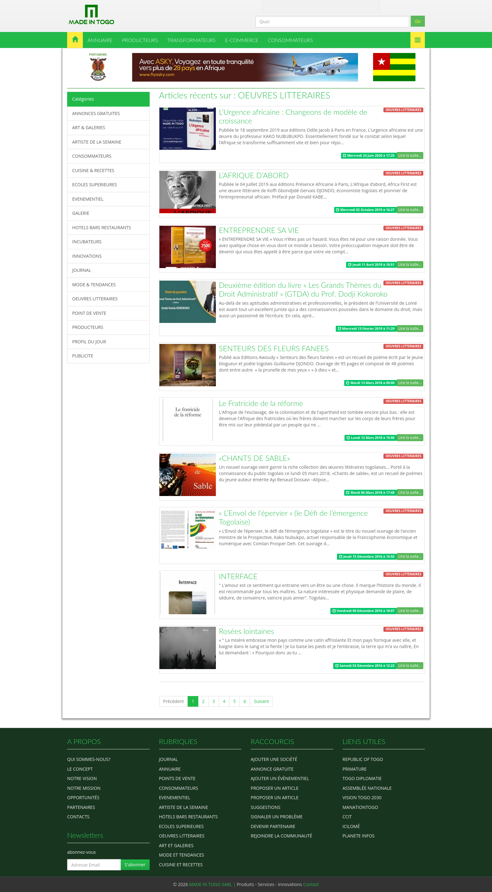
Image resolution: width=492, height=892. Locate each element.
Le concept (80, 769)
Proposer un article (274, 788)
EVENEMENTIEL (88, 199)
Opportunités (83, 797)
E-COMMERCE (242, 40)
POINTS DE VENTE (177, 778)
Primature (355, 769)
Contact (292, 5)
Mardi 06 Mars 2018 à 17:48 (370, 492)
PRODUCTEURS (140, 40)
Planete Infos (359, 836)
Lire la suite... (409, 155)
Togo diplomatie (362, 778)
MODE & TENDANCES (94, 285)
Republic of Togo (363, 759)
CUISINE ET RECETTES (181, 865)
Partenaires (81, 807)
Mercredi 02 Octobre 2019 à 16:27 (365, 210)
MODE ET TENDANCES (181, 855)
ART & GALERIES (88, 127)
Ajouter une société (274, 759)
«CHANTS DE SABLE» (254, 458)
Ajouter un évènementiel (280, 778)
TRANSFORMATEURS (191, 40)
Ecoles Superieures (181, 826)
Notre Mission (83, 788)
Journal (168, 759)
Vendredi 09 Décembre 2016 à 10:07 (364, 611)
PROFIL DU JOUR (89, 342)
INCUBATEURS (86, 242)
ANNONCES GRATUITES (96, 113)
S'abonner (135, 865)
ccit (347, 817)
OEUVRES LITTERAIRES (95, 299)
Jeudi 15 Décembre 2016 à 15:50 (367, 556)
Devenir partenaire (273, 826)
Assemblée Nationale (367, 788)
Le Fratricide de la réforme (261, 403)
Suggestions (265, 807)
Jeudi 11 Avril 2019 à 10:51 (371, 264)
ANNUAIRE (100, 40)
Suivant (261, 701)
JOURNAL (81, 270)
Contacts (78, 817)
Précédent (173, 701)
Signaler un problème (276, 817)
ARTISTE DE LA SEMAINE (96, 142)
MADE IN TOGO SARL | (213, 884)
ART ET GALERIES (176, 845)
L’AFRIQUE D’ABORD (254, 175)
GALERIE (80, 213)
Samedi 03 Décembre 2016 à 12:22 (365, 665)
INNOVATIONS (87, 256)
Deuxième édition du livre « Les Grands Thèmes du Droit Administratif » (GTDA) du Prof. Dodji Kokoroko (303, 289)
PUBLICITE (82, 356)
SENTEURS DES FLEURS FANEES (274, 348)
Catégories (83, 99)
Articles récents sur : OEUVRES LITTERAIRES (244, 95)
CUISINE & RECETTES (93, 170)
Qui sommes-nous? (88, 759)
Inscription (355, 5)
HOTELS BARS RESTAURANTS (101, 227)
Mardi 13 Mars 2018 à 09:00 (370, 383)
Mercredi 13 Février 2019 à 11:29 (366, 328)
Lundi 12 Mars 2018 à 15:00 (371, 437)
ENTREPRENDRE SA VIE (259, 230)
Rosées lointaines (246, 631)
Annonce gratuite (272, 769)
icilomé (351, 826)
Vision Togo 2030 (362, 797)
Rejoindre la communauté (281, 836)
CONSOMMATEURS (290, 40)
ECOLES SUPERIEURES (94, 184)
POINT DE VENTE (89, 313)
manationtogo (360, 807)
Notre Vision (82, 778)
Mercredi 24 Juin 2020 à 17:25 (368, 155)
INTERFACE (238, 576)
